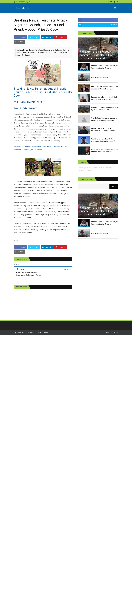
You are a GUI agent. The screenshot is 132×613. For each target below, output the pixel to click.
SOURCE (17, 240)
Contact (115, 332)
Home (108, 332)
